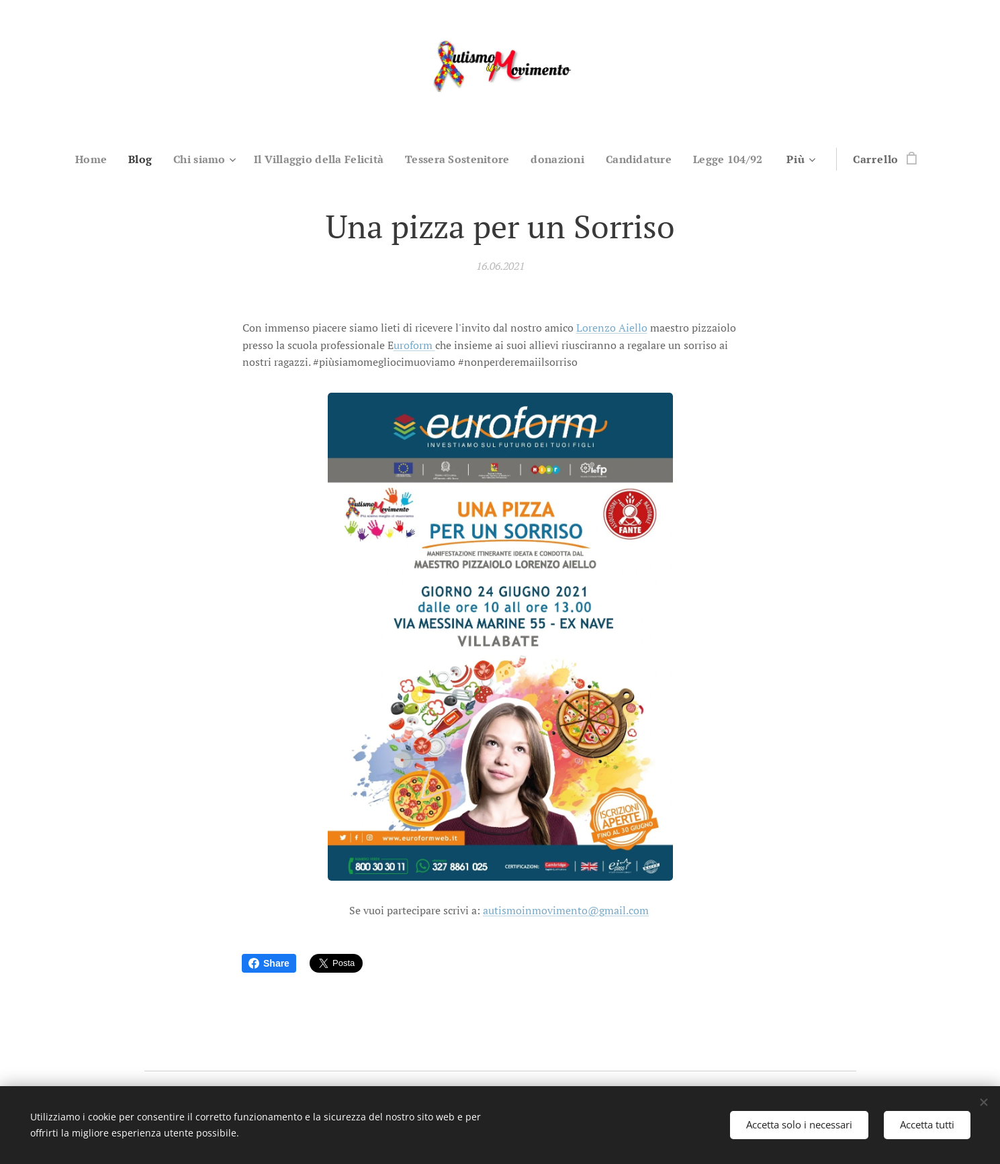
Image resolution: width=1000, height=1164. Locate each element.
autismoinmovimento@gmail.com (566, 910)
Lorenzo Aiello (611, 327)
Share (268, 963)
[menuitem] (80, 159)
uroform (414, 344)
